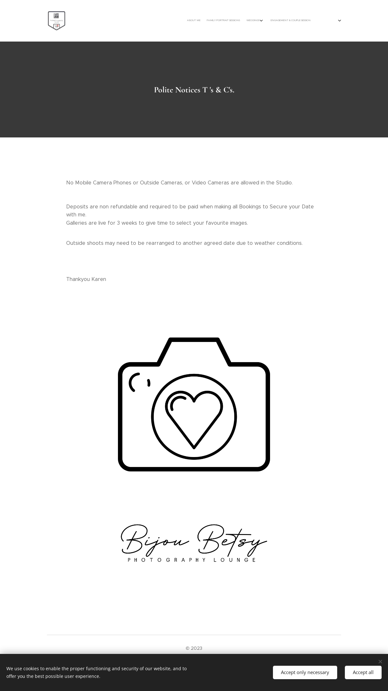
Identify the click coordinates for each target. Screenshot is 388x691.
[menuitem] (273, 21)
